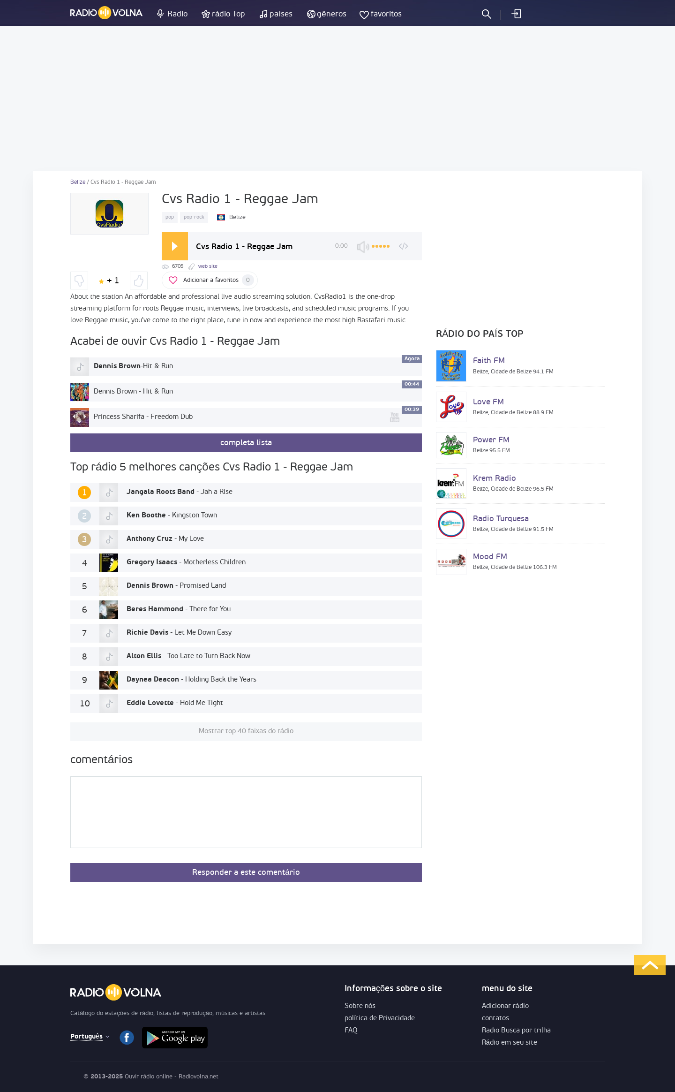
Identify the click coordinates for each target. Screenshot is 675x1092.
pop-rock (194, 217)
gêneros (331, 14)
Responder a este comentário (246, 873)
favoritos (386, 14)
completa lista (246, 443)
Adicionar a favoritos (218, 280)
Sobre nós (360, 1006)
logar (515, 13)
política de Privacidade (380, 1018)
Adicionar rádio (505, 1006)
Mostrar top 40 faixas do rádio (246, 731)
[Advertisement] (337, 98)
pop (169, 217)
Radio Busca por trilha (516, 1030)
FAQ (351, 1030)
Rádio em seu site (509, 1042)
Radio (177, 14)
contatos (495, 1018)
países (281, 14)
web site (208, 266)
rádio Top (228, 14)
